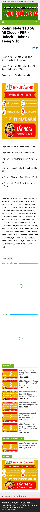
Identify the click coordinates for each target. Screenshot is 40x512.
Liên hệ (23, 496)
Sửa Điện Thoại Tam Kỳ (15, 1)
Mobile (9, 259)
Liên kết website (29, 1)
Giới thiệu (4, 1)
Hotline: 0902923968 (11, 496)
